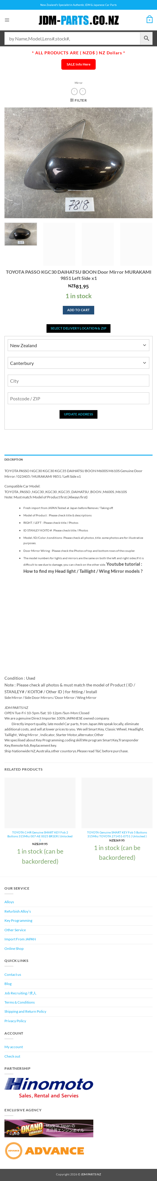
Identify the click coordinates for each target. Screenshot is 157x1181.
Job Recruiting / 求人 (20, 993)
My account (13, 1047)
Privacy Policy (15, 1021)
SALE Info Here (78, 64)
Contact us (12, 974)
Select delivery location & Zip (78, 328)
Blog (8, 984)
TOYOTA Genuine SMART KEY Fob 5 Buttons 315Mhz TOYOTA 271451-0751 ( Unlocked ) (117, 834)
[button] (7, 20)
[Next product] (74, 91)
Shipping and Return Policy (25, 1011)
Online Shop (14, 948)
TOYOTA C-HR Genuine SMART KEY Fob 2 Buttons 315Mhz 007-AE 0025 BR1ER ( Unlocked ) (40, 836)
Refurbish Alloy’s (17, 911)
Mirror (79, 82)
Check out (12, 1056)
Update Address (78, 414)
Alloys (9, 902)
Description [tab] (13, 459)
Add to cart (78, 310)
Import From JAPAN (20, 939)
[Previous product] (82, 91)
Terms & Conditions (19, 1002)
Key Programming (18, 920)
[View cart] (150, 20)
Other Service (15, 930)
